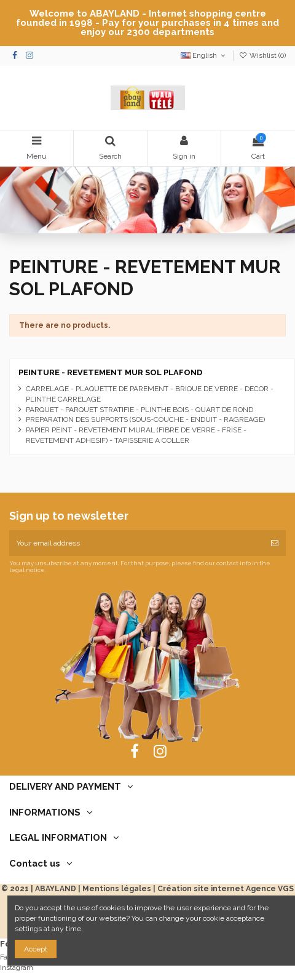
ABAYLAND (55, 888)
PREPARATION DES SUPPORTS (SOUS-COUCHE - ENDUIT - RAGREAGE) (145, 419)
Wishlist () (262, 56)
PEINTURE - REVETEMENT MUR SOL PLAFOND (110, 372)
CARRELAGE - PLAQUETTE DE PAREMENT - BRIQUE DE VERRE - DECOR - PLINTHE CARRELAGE (149, 393)
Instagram (16, 967)
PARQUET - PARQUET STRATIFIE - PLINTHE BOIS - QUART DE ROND (139, 409)
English (204, 56)
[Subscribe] (275, 543)
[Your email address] (136, 543)
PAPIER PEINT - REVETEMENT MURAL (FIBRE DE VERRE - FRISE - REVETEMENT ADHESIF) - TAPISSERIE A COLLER (136, 435)
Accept (35, 949)
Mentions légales (116, 888)
